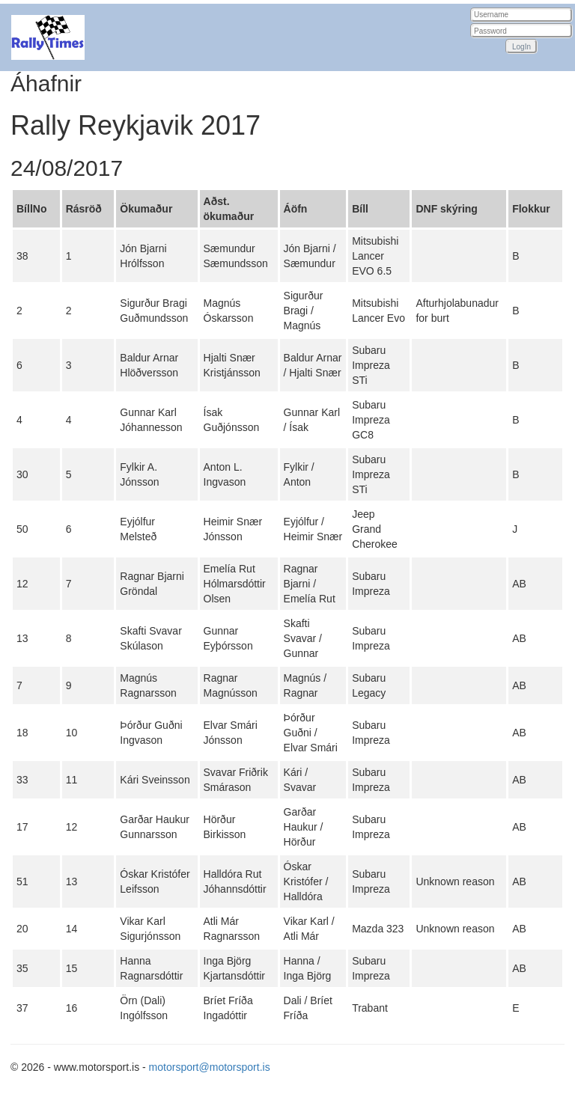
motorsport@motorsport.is (209, 1067)
